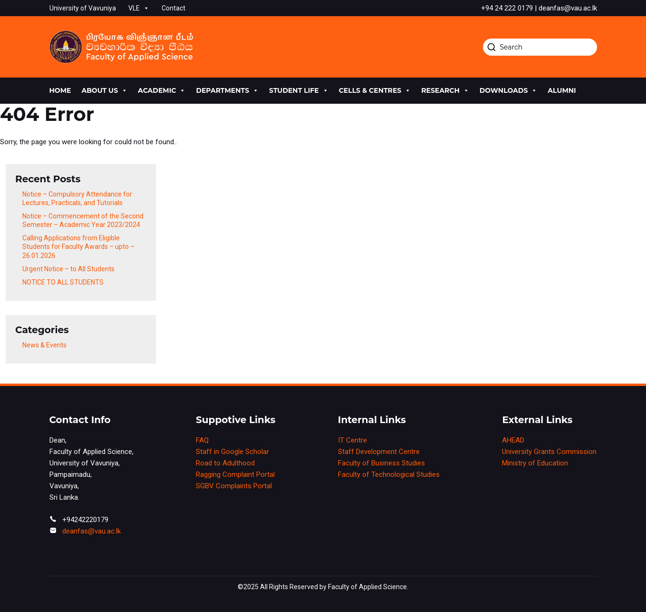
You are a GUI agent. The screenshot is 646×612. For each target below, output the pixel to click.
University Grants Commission (549, 451)
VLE (138, 8)
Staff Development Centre (379, 451)
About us (104, 91)
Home (60, 90)
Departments (227, 91)
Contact (173, 8)
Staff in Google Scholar (232, 451)
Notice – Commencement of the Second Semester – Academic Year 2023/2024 (83, 220)
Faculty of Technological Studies (389, 474)
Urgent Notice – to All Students (68, 269)
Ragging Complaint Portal (235, 474)
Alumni (562, 90)
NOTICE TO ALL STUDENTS (63, 282)
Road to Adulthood (225, 463)
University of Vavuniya (82, 8)
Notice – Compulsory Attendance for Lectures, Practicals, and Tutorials (77, 198)
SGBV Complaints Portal (234, 486)
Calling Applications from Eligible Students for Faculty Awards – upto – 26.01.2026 (78, 246)
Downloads (509, 91)
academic (161, 91)
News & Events (44, 345)
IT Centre (352, 440)
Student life (298, 91)
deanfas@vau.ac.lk (91, 531)
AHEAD (513, 440)
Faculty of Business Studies (381, 463)
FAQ (202, 440)
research (445, 91)
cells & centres (375, 91)
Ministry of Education (535, 463)
